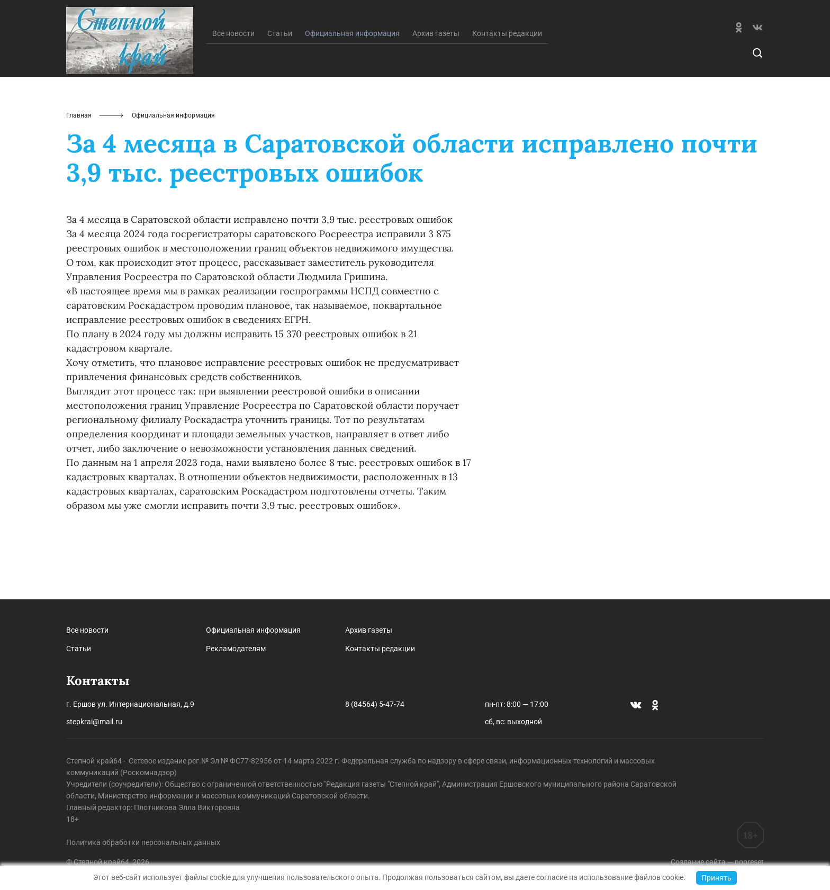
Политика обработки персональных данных (143, 842)
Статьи (279, 86)
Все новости (233, 86)
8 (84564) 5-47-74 (374, 704)
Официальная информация (253, 630)
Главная (79, 168)
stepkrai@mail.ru (94, 721)
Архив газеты (435, 86)
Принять (716, 878)
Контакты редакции (507, 86)
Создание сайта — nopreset (717, 862)
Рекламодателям (236, 648)
